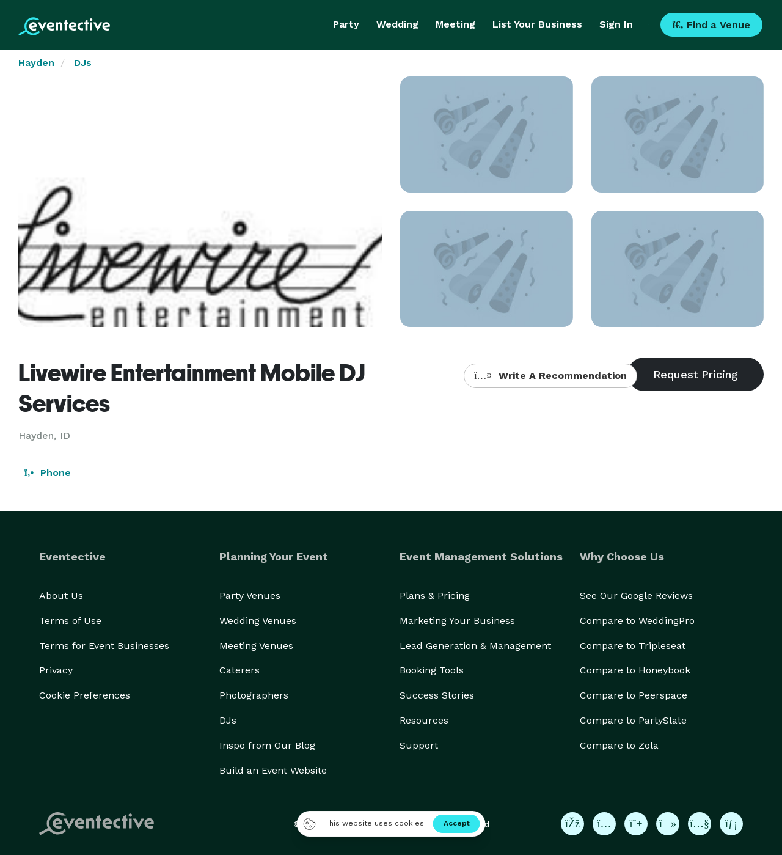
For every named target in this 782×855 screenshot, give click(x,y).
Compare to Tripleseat (632, 645)
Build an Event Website (273, 770)
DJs (83, 62)
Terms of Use (70, 620)
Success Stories (437, 695)
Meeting (455, 24)
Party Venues (249, 595)
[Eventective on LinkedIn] (731, 823)
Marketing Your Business (457, 620)
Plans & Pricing (435, 595)
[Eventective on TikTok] (667, 823)
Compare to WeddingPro (637, 620)
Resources (424, 720)
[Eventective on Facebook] (572, 823)
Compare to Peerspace (633, 695)
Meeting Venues (256, 645)
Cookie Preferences (84, 695)
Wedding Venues (257, 620)
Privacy (56, 670)
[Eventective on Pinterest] (636, 823)
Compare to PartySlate (633, 720)
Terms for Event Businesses (104, 645)
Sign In (616, 24)
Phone (47, 473)
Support (419, 745)
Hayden (36, 62)
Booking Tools (432, 670)
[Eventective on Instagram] (604, 823)
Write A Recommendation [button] (550, 375)
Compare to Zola (619, 745)
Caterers (239, 670)
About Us (61, 595)
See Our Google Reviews (636, 595)
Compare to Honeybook (635, 670)
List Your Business (537, 24)
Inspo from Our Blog (267, 745)
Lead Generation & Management (475, 645)
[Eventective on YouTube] (699, 823)
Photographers (253, 695)
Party (346, 24)
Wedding (397, 24)
